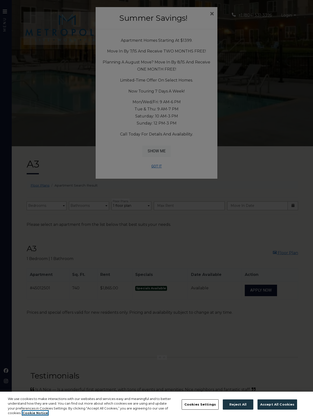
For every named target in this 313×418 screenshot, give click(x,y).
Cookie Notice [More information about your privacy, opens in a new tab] (35, 413)
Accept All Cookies (277, 404)
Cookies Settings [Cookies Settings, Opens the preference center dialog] (200, 404)
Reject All (237, 404)
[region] (156, 405)
